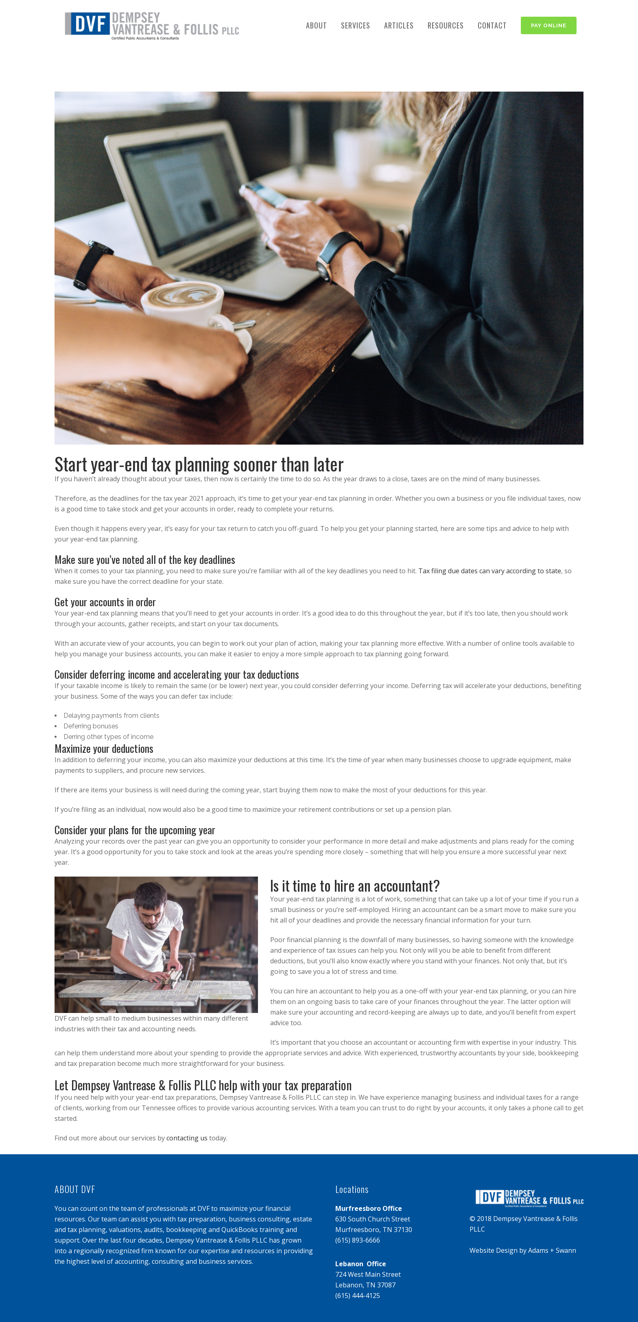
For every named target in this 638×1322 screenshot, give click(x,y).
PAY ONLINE (548, 25)
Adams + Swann (552, 1250)
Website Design (494, 1250)
